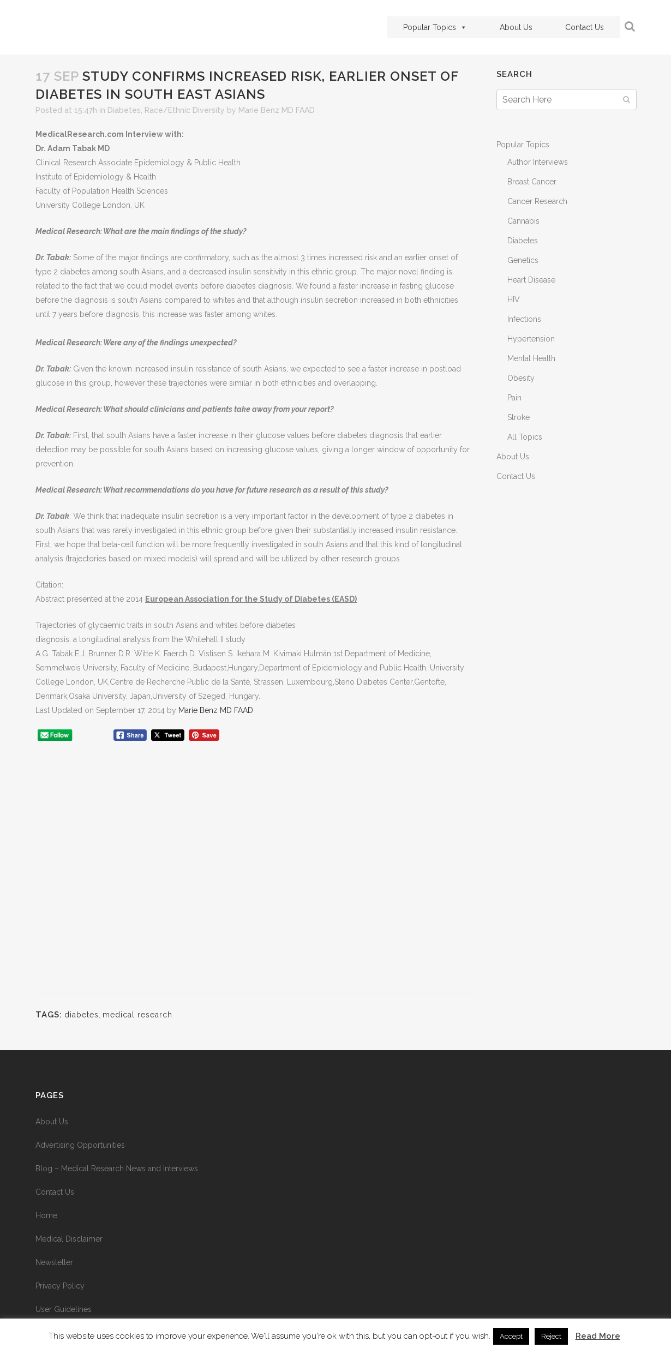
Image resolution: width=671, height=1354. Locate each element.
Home (46, 1215)
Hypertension (531, 338)
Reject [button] (551, 1336)
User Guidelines (63, 1309)
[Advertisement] (255, 872)
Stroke (518, 417)
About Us (516, 27)
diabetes (81, 1014)
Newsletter (54, 1262)
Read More (598, 1336)
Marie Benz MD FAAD (276, 110)
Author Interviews (537, 162)
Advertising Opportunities (80, 1145)
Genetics (522, 260)
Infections (524, 319)
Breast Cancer (531, 181)
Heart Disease (531, 279)
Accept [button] (511, 1336)
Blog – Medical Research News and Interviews (116, 1168)
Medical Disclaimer (69, 1239)
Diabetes (124, 110)
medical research (137, 1014)
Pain (514, 397)
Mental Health (531, 358)
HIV (513, 299)
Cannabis (523, 221)
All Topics (524, 437)
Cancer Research (537, 201)
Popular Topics (435, 27)
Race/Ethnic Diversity (185, 110)
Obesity (521, 378)
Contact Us (584, 27)
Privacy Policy (60, 1285)
